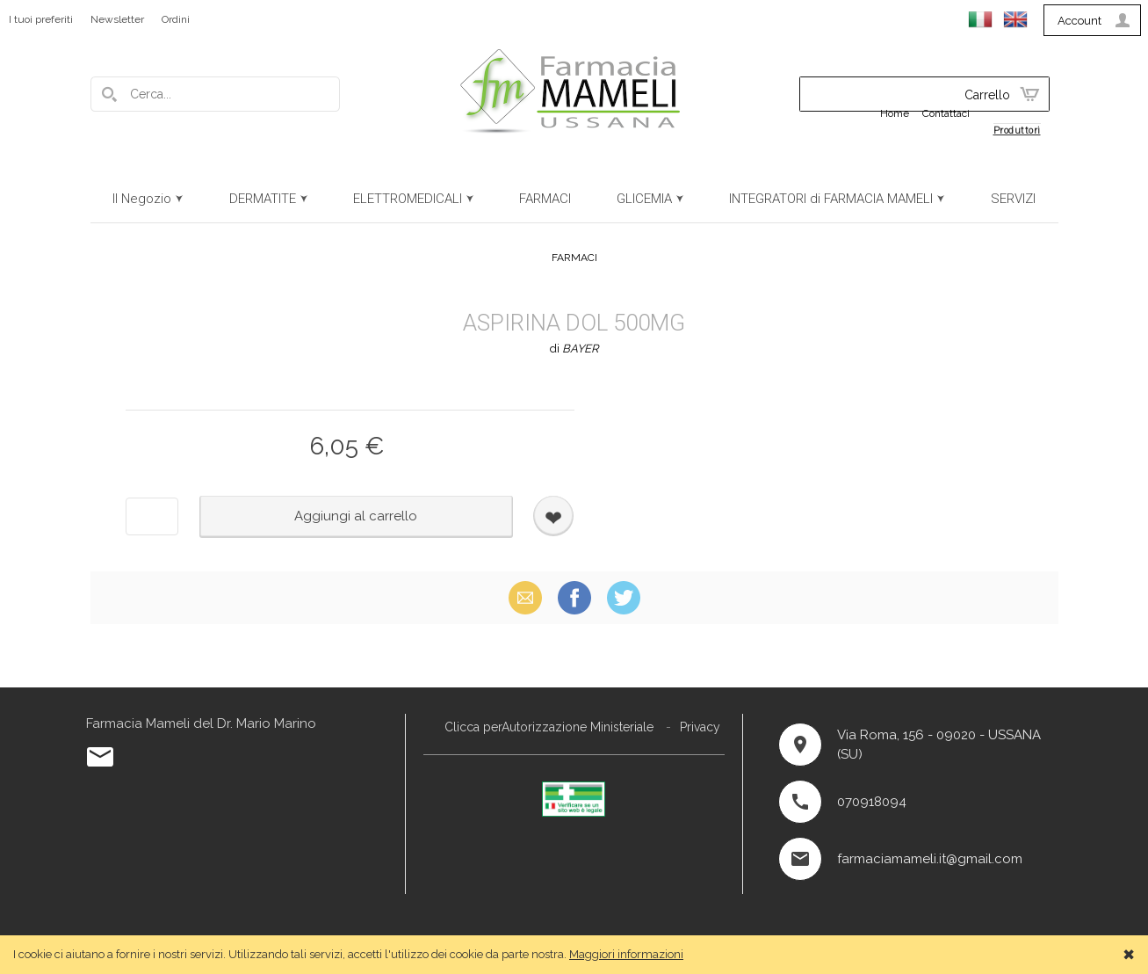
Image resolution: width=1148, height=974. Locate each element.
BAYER (580, 348)
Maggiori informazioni (626, 954)
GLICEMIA (644, 199)
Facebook (574, 597)
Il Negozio (141, 199)
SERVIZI (1013, 199)
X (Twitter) (623, 597)
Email (524, 597)
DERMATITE (262, 199)
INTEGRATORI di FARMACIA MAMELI (831, 199)
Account (1079, 20)
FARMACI (545, 199)
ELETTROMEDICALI (407, 199)
